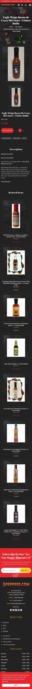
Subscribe (25, 570)
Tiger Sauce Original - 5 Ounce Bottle (16, 364)
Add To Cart (7, 130)
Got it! (16, 685)
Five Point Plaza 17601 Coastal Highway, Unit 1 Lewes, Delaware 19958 (16, 593)
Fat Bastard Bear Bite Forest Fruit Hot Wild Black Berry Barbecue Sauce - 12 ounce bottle (16, 283)
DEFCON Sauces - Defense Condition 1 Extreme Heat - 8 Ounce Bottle (16, 236)
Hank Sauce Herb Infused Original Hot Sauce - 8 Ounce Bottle (16, 490)
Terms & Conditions (9, 645)
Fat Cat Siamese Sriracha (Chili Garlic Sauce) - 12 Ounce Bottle (16, 324)
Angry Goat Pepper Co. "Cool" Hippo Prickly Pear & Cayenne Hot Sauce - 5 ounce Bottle (16, 531)
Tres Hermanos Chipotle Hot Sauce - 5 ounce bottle (16, 409)
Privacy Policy (7, 642)
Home (11, 27)
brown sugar (17, 138)
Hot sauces (18, 27)
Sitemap (5, 631)
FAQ (4, 628)
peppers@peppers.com (18, 603)
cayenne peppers (6, 138)
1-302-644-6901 (17, 600)
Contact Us (6, 636)
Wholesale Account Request (11, 639)
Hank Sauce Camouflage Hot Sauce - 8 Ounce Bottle (16, 450)
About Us (6, 622)
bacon (24, 138)
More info (5, 681)
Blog (4, 625)
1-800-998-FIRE (18, 598)
